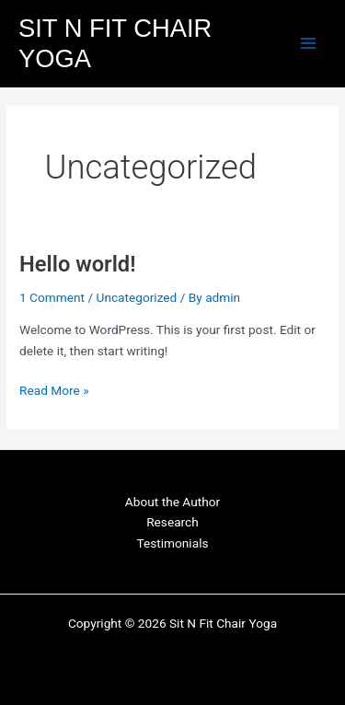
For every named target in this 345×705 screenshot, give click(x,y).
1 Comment (52, 297)
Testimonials (172, 543)
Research (172, 521)
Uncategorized (137, 297)
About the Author (172, 501)
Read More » (54, 389)
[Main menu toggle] (309, 44)
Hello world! (77, 264)
